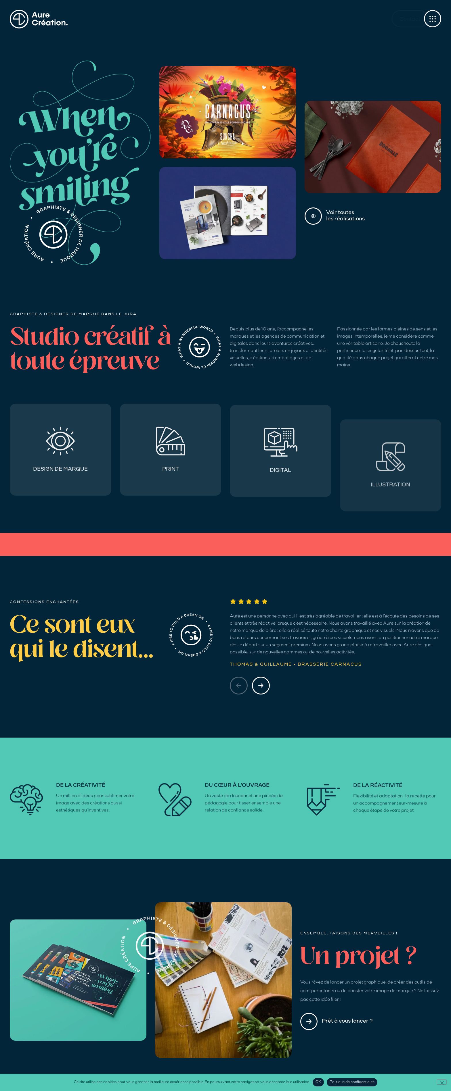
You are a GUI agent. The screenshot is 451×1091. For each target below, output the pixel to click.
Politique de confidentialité (352, 1082)
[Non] (442, 1082)
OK (318, 1082)
